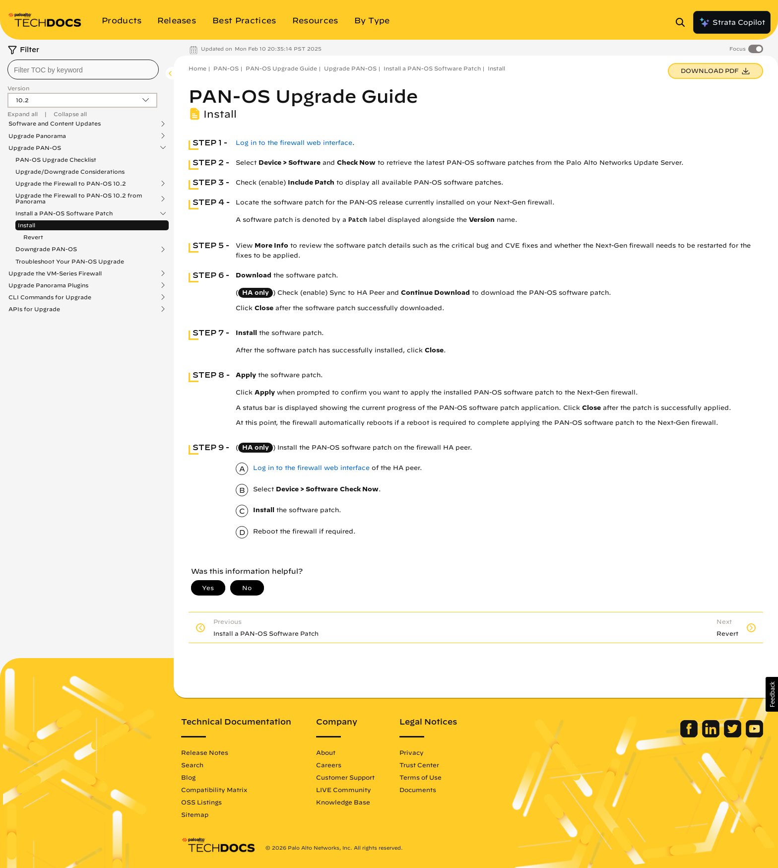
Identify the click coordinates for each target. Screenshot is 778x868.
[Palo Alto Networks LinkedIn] (711, 735)
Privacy (411, 752)
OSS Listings (201, 802)
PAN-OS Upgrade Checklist (55, 159)
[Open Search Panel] (683, 22)
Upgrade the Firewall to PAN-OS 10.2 (70, 184)
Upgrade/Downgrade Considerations (70, 171)
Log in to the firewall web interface (294, 142)
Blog (188, 777)
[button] (772, 694)
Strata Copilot (732, 22)
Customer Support (345, 777)
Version (18, 88)
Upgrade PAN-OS (34, 148)
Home (197, 68)
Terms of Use (420, 777)
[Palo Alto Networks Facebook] (690, 735)
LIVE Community (343, 789)
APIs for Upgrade (34, 309)
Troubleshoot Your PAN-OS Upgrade (69, 261)
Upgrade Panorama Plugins (48, 285)
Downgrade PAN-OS (46, 249)
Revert (33, 237)
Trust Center (419, 764)
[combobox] (83, 69)
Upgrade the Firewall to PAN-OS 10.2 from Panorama (78, 198)
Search (192, 764)
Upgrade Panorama (37, 136)
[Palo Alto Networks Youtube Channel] (754, 735)
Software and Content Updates (54, 124)
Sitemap (194, 814)
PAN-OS (226, 68)
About (325, 752)
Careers (328, 764)
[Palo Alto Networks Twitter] (733, 735)
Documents (417, 789)
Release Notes (204, 752)
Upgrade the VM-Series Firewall (55, 273)
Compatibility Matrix (214, 789)
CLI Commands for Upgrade (49, 297)
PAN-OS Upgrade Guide (281, 68)
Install (26, 225)
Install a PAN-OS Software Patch (64, 213)
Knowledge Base (343, 802)
